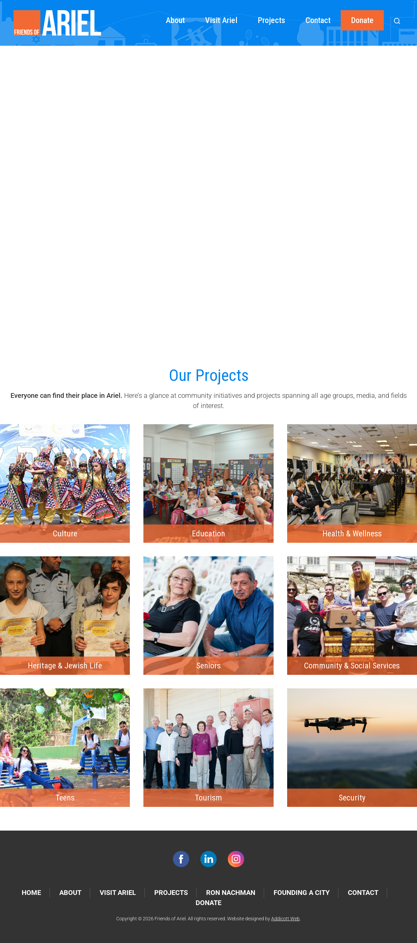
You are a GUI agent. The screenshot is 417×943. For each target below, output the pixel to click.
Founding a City (302, 892)
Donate (362, 20)
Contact (318, 20)
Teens (65, 797)
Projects (271, 20)
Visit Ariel (221, 20)
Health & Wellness (352, 533)
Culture (65, 533)
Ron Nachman (230, 892)
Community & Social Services (352, 665)
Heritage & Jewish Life (65, 665)
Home (31, 892)
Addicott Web (285, 918)
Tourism (208, 797)
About (175, 20)
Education (208, 533)
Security (352, 797)
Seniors (208, 665)
